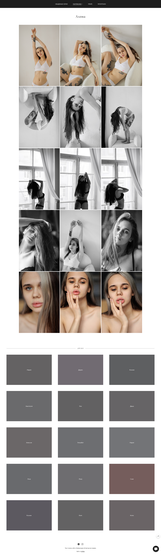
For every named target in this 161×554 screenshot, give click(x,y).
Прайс (90, 4)
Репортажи (102, 4)
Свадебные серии (61, 4)
